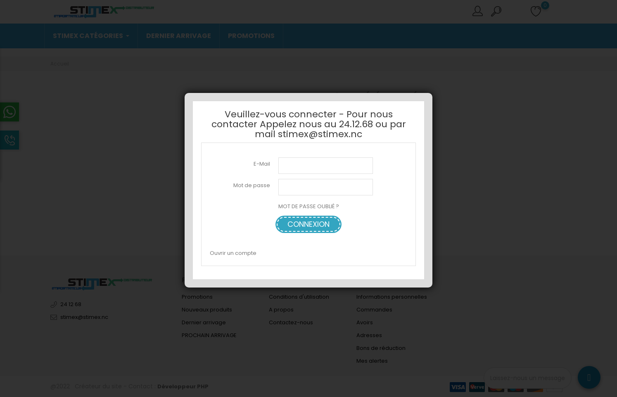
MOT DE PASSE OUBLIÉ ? (308, 206)
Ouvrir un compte (233, 253)
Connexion (308, 224)
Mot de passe (251, 185)
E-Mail (262, 164)
